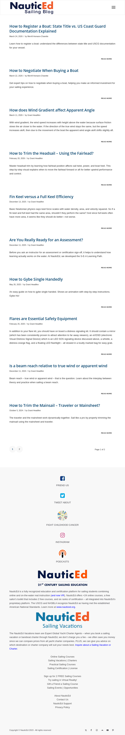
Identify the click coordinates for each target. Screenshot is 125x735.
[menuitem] (112, 7)
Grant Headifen (33, 115)
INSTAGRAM (62, 542)
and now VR (57, 595)
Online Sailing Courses (62, 656)
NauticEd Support (62, 703)
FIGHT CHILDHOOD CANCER (62, 525)
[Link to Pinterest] (113, 730)
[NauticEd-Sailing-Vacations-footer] (62, 620)
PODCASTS (62, 561)
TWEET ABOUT (62, 502)
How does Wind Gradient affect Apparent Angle (52, 110)
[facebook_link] (63, 478)
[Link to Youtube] (107, 730)
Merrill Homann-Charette (37, 36)
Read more (106, 59)
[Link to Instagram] (96, 730)
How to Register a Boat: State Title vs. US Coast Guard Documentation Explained (57, 29)
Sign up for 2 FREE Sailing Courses (62, 676)
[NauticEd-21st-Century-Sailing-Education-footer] (62, 578)
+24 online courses (93, 595)
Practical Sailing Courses (62, 664)
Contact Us (62, 699)
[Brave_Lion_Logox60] (62, 515)
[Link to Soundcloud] (102, 730)
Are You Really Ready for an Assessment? (46, 239)
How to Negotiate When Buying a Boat (43, 70)
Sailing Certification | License (63, 668)
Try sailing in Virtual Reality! (62, 680)
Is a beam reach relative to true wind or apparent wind (58, 365)
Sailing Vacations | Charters (62, 660)
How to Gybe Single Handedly (36, 279)
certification (77, 599)
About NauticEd (62, 695)
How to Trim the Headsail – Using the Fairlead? (51, 153)
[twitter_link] (62, 496)
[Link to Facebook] (91, 730)
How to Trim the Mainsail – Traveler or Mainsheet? (54, 405)
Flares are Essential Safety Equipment (43, 318)
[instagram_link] (63, 535)
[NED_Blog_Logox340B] (41, 7)
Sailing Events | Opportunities (62, 687)
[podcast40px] (62, 554)
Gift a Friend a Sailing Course (62, 684)
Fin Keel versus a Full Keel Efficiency (41, 196)
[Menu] (112, 7)
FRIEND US (62, 485)
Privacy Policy (62, 707)
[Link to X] (86, 730)
